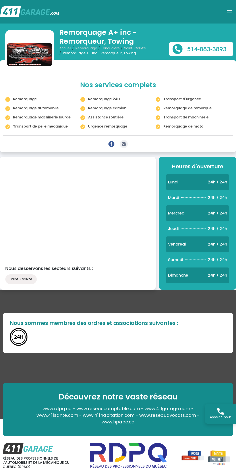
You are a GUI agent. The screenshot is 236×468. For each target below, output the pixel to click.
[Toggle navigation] (230, 12)
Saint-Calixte (135, 48)
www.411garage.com (167, 408)
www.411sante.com (57, 415)
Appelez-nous (220, 413)
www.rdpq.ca (57, 408)
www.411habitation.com (109, 415)
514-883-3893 (206, 49)
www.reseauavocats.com (167, 415)
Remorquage (86, 48)
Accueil (65, 48)
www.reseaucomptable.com (108, 408)
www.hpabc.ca (118, 422)
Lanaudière (111, 48)
